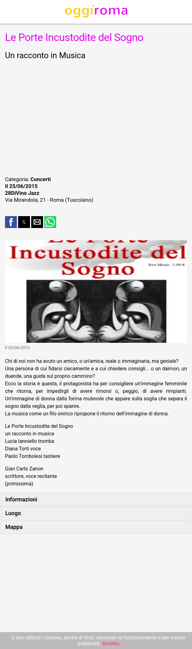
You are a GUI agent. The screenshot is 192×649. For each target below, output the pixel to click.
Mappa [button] (13, 527)
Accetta (110, 643)
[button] (11, 222)
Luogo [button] (13, 513)
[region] (96, 117)
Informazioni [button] (21, 499)
